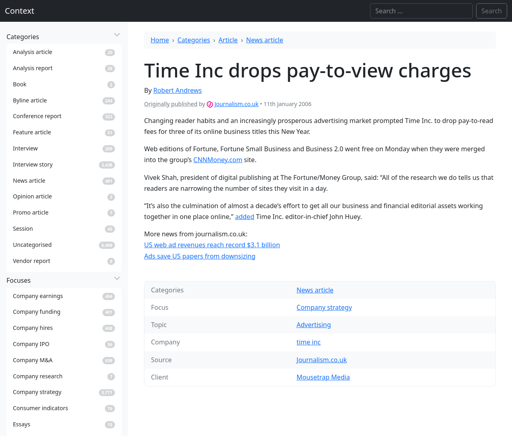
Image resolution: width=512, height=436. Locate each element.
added (245, 216)
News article (264, 39)
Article (228, 39)
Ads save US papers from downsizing (199, 256)
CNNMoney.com (217, 159)
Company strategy (324, 307)
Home (159, 39)
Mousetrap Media (323, 377)
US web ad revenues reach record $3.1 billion (212, 244)
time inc (309, 342)
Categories (194, 39)
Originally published (170, 104)
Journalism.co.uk (237, 104)
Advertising (314, 324)
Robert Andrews (177, 90)
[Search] (421, 11)
